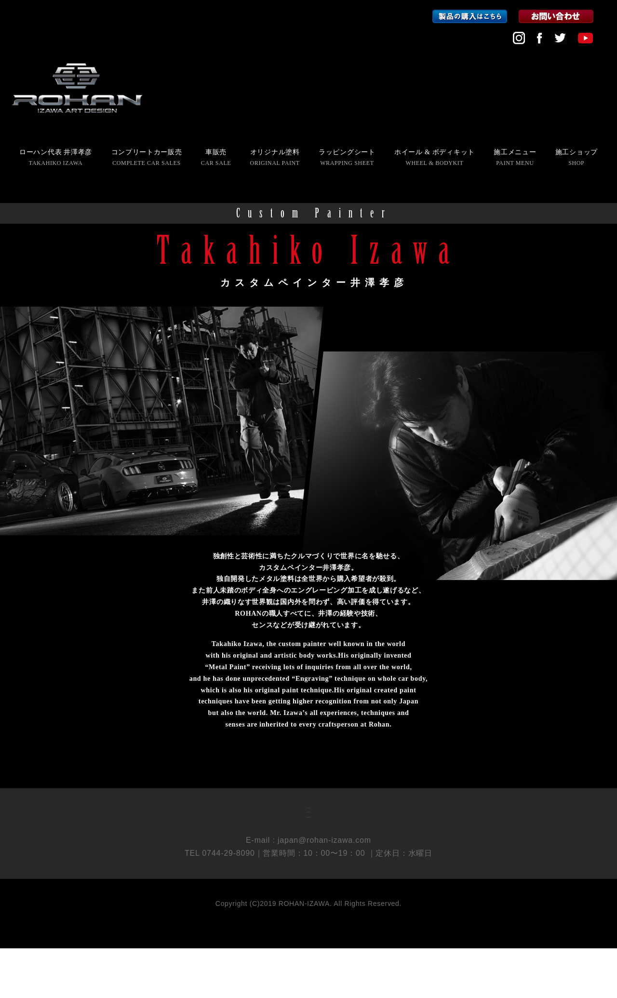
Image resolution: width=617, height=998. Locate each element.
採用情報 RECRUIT (308, 831)
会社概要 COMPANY (308, 814)
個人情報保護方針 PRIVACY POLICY (309, 848)
